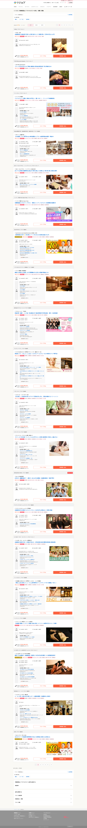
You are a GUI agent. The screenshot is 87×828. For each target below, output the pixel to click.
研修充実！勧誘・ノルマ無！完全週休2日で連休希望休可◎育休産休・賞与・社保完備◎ (36, 313)
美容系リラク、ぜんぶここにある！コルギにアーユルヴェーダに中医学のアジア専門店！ (36, 353)
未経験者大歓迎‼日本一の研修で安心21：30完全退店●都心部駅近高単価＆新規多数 (35, 542)
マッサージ (49, 6)
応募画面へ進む (62, 56)
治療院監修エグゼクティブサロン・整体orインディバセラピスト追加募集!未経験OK (35, 202)
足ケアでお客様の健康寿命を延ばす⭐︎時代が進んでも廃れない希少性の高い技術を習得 (36, 170)
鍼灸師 (61, 6)
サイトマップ (46, 819)
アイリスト (21, 6)
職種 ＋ (16, 19)
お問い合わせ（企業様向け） (34, 817)
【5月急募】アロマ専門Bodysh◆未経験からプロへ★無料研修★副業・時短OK (34, 136)
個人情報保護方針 (47, 815)
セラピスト (42, 6)
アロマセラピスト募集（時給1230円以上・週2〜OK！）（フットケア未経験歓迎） (35, 98)
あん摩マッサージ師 (68, 6)
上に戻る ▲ (70, 826)
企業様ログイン (70, 0)
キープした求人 (55, 2)
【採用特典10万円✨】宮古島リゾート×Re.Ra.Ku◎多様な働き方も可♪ (32, 234)
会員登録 (70, 2)
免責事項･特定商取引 (48, 817)
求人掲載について (64, 0)
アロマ (19, 809)
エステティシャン (34, 6)
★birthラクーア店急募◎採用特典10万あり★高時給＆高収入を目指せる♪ (32, 737)
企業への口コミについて (18, 818)
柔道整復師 (55, 6)
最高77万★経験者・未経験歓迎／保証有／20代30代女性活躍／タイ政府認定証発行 (35, 655)
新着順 (36, 25)
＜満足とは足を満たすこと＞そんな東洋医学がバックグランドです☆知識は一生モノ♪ (36, 582)
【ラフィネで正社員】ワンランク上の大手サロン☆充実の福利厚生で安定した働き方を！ (36, 437)
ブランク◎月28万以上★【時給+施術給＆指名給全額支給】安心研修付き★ (33, 66)
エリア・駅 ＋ (21, 19)
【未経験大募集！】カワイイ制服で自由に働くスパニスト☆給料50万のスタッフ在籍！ (36, 623)
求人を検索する (47, 2)
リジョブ (15, 809)
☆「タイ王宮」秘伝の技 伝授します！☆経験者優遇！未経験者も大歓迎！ (33, 696)
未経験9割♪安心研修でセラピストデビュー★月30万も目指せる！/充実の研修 (33, 510)
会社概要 (45, 818)
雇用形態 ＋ (28, 19)
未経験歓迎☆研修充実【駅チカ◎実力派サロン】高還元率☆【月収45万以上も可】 (35, 34)
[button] (43, 40)
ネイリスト (27, 6)
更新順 (42, 25)
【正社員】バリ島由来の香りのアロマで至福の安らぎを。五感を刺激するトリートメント (36, 396)
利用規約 (45, 814)
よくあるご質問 (17, 814)
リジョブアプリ (17, 817)
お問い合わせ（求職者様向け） (20, 815)
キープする (43, 56)
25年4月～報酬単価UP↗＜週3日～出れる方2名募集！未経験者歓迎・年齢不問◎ (34, 478)
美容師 (15, 6)
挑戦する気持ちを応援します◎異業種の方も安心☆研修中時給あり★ (31, 272)
